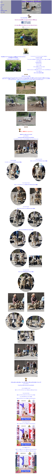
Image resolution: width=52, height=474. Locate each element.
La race (1, 6)
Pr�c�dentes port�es (3, 10)
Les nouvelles (2, 4)
